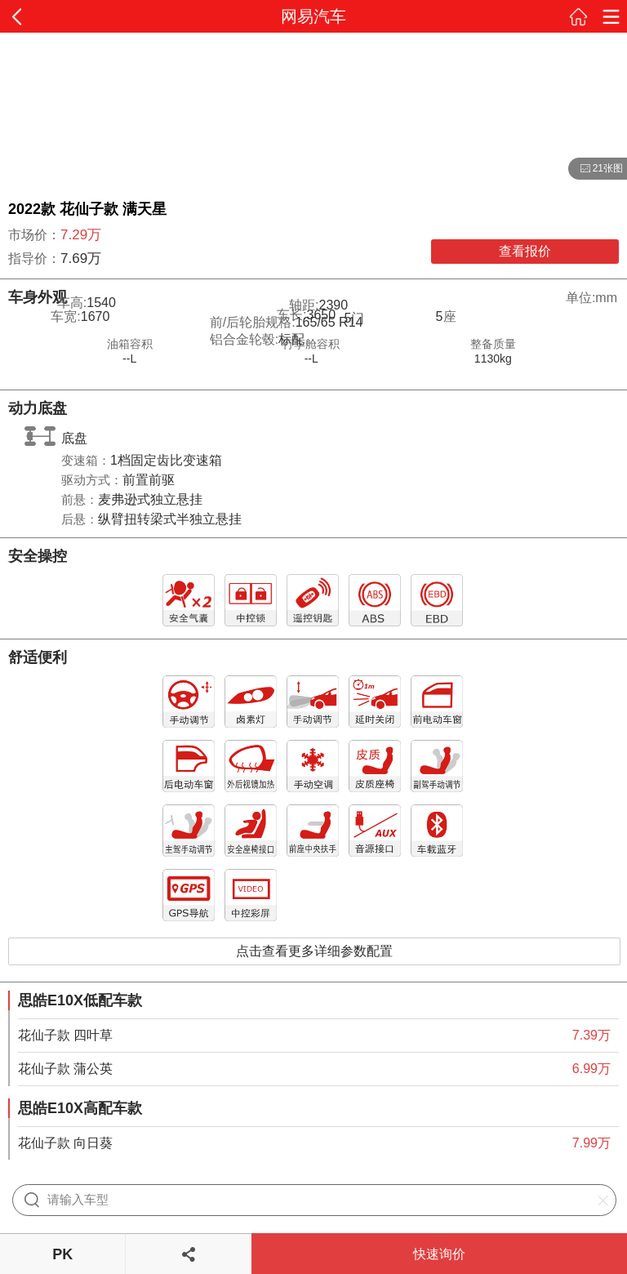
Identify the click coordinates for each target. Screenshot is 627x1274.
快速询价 (439, 1254)
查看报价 (525, 251)
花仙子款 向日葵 (65, 1143)
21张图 (595, 169)
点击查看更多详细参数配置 (314, 951)
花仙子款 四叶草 (65, 1035)
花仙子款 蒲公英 (65, 1069)
